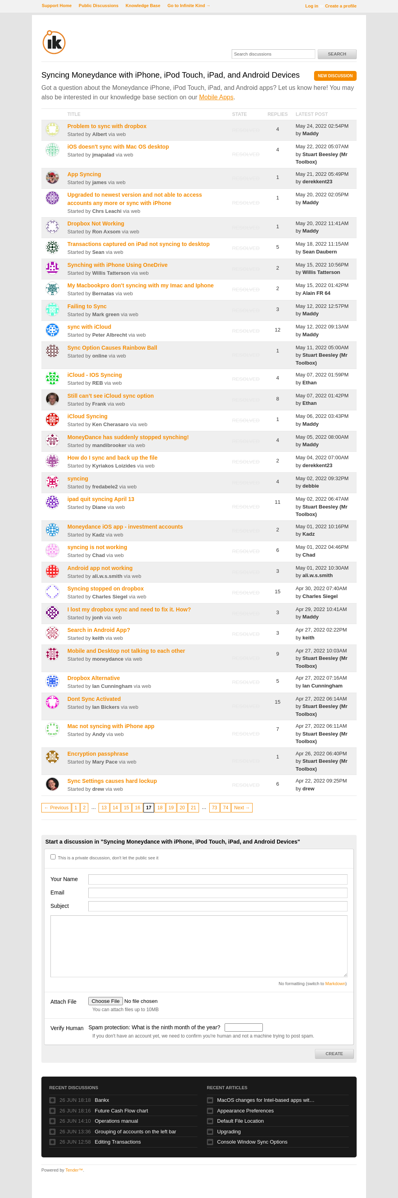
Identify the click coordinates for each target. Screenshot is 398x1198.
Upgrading (229, 1132)
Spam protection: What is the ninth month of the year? (155, 1027)
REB (97, 383)
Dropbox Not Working (95, 223)
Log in (311, 6)
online (99, 356)
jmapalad (103, 155)
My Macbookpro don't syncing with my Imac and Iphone (140, 285)
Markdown (335, 983)
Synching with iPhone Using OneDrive (117, 265)
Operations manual (116, 1121)
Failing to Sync (87, 306)
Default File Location (240, 1121)
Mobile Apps (216, 97)
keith (98, 638)
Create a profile (341, 6)
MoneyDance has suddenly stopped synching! (128, 437)
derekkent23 (318, 181)
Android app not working (100, 568)
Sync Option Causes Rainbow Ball (112, 348)
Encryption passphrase (97, 754)
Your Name (64, 879)
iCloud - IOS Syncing (94, 375)
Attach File (63, 1002)
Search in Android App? (98, 630)
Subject (59, 906)
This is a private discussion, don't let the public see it (104, 857)
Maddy (311, 133)
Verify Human (67, 1028)
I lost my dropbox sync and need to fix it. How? (129, 609)
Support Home (57, 5)
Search (337, 54)
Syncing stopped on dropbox (105, 588)
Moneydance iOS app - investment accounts (125, 527)
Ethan (310, 383)
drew (98, 789)
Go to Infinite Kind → (188, 5)
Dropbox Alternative (93, 678)
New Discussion (335, 76)
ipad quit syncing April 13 (100, 499)
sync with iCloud (89, 327)
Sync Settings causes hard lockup (112, 781)
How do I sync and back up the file (112, 458)
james (99, 182)
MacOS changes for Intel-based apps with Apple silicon (266, 1100)
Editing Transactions (118, 1142)
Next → (242, 807)
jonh (97, 617)
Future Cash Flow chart (121, 1111)
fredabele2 (105, 487)
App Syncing (84, 174)
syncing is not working (97, 547)
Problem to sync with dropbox (107, 126)
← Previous (56, 807)
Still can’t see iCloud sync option (110, 396)
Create (334, 1053)
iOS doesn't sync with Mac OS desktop (118, 146)
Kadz (98, 535)
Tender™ (74, 1170)
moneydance (107, 659)
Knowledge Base (143, 5)
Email (57, 892)
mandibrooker (109, 445)
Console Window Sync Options (252, 1142)
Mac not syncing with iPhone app (110, 726)
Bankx (102, 1100)
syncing (77, 478)
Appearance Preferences (245, 1111)
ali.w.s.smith (107, 576)
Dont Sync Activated (94, 699)
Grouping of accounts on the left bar (136, 1132)
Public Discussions (99, 5)
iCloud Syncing (87, 416)
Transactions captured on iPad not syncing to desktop (138, 244)
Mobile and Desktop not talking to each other (126, 651)
